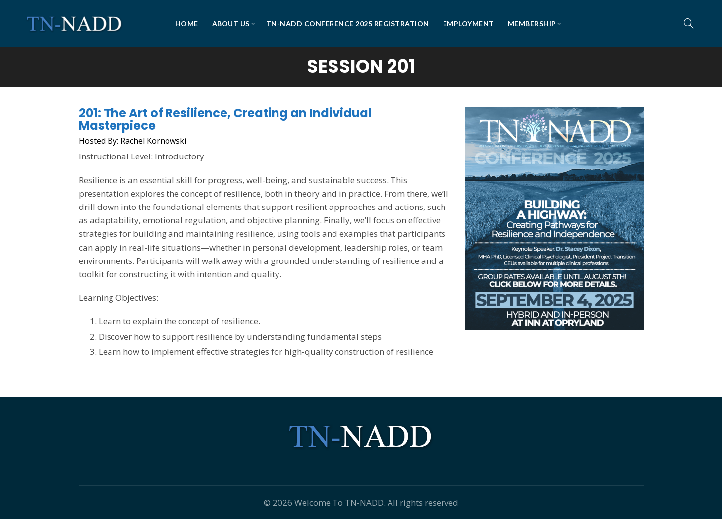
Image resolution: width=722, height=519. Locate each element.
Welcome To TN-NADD (339, 502)
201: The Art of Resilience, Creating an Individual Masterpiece (225, 119)
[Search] (689, 23)
